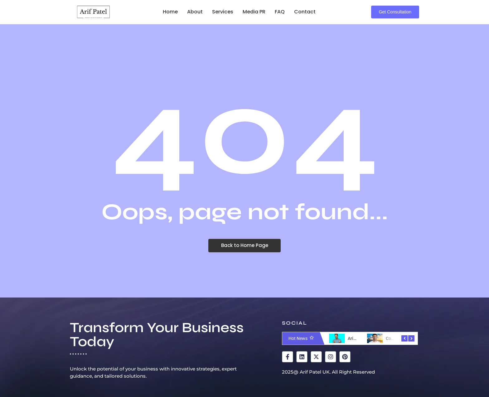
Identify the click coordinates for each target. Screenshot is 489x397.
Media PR (254, 11)
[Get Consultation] (395, 12)
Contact (305, 11)
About (195, 11)
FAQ (280, 11)
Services (222, 11)
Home (170, 11)
